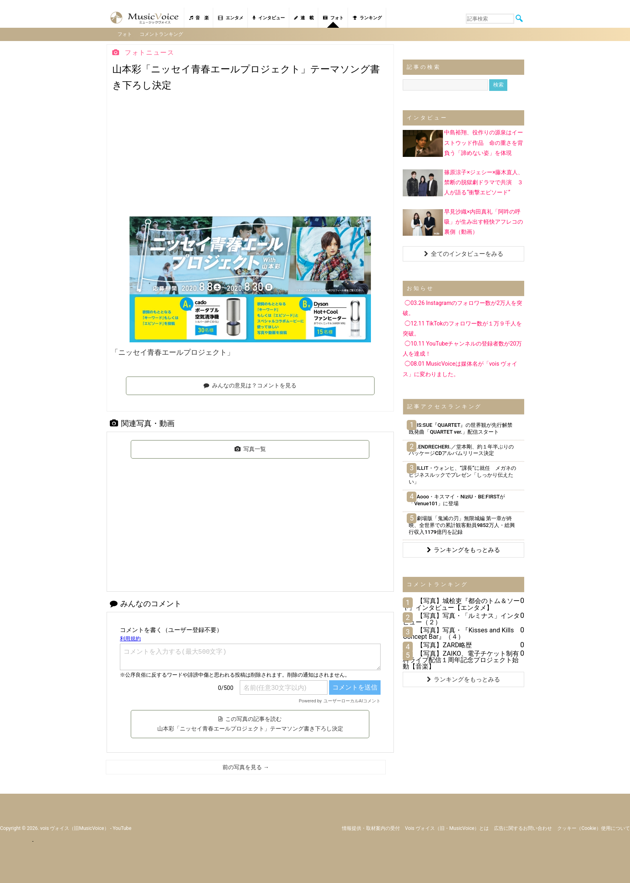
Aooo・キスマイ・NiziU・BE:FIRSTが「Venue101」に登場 (457, 499)
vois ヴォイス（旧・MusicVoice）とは (447, 827)
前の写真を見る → (245, 766)
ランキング (367, 18)
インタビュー (269, 18)
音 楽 (199, 18)
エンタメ (230, 18)
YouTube (122, 827)
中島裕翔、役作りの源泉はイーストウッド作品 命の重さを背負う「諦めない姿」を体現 (483, 142)
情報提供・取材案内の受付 (371, 827)
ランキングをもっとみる (463, 549)
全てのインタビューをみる (463, 253)
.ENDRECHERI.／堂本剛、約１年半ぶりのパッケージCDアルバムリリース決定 (461, 449)
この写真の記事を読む (250, 723)
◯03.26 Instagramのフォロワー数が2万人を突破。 (462, 307)
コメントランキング (162, 34)
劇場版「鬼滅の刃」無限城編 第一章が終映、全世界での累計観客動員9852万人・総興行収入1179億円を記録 (462, 524)
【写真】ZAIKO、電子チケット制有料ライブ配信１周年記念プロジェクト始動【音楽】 (461, 659)
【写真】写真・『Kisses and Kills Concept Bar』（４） (458, 633)
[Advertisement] (250, 155)
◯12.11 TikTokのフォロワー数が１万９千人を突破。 (462, 327)
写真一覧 (250, 448)
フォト (333, 18)
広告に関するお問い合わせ (523, 827)
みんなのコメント (145, 602)
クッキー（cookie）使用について (593, 827)
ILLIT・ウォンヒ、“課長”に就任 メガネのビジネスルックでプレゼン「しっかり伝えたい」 (462, 474)
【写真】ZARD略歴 (444, 644)
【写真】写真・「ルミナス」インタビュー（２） (461, 618)
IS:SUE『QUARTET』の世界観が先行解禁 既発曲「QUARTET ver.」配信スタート (463, 427)
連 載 (304, 18)
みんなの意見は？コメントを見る (250, 385)
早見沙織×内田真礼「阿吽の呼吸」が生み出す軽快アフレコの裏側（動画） (483, 221)
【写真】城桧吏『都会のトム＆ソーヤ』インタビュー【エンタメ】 (461, 604)
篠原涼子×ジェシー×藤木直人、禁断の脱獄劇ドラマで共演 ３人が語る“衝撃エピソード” (483, 181)
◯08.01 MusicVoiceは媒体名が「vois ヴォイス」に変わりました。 (460, 368)
